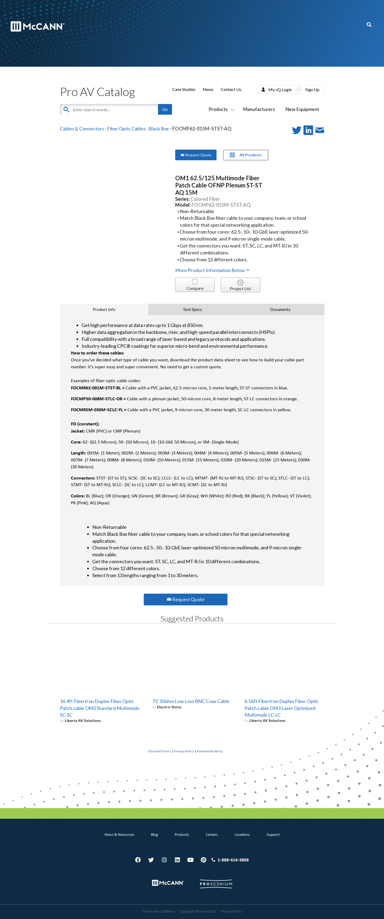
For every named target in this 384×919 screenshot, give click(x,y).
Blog (154, 835)
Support (273, 835)
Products (221, 109)
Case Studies (183, 89)
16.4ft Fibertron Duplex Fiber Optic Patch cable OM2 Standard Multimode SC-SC (99, 708)
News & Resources (119, 835)
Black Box (159, 128)
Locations (242, 835)
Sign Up (312, 89)
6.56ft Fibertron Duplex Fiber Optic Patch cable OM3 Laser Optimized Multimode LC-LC (282, 708)
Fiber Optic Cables (126, 128)
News (208, 89)
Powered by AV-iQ (210, 751)
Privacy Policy (184, 751)
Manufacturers (259, 109)
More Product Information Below (212, 270)
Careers (212, 835)
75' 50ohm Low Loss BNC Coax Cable (190, 701)
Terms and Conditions (159, 912)
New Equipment (302, 109)
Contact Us (231, 89)
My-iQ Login (280, 89)
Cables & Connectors (82, 128)
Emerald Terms (160, 751)
